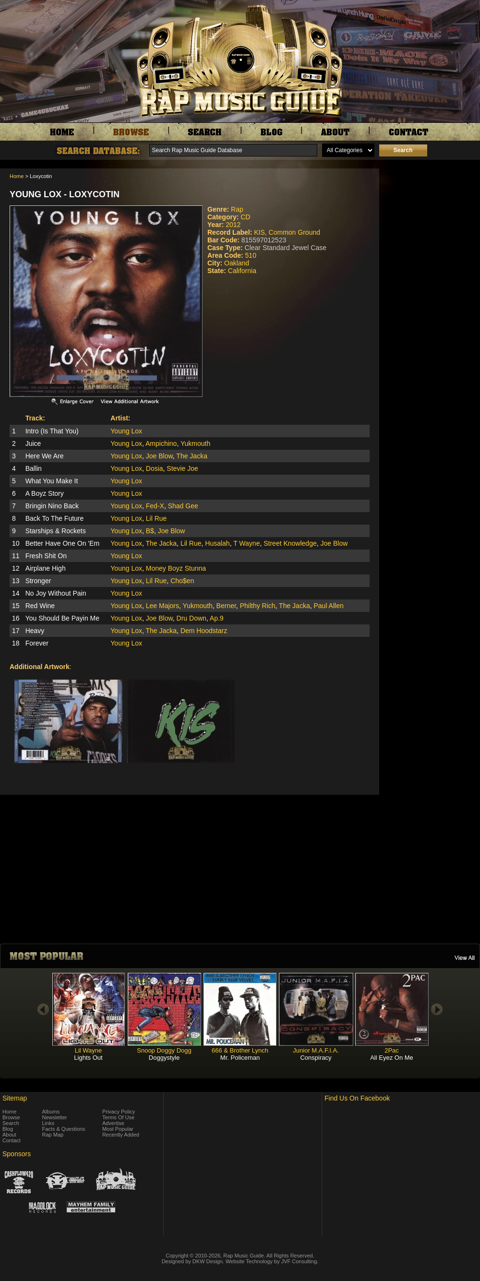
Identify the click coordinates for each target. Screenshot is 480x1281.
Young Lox (126, 431)
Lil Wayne (88, 1050)
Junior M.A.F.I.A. (315, 1050)
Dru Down (191, 618)
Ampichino (161, 443)
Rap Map (53, 1134)
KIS (259, 232)
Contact (11, 1140)
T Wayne (246, 543)
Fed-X (155, 506)
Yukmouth (195, 443)
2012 (233, 224)
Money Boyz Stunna (176, 568)
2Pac (391, 1050)
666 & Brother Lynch (240, 1050)
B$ (150, 531)
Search (10, 1123)
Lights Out (88, 1057)
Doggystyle (164, 1057)
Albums (51, 1111)
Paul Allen (328, 606)
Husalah (217, 543)
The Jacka (191, 456)
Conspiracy (315, 1057)
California (242, 271)
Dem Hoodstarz (203, 631)
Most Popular (117, 1129)
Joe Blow (159, 456)
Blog (7, 1129)
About (9, 1134)
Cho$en (182, 581)
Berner (226, 606)
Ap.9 (217, 618)
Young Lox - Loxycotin (65, 194)
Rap (237, 209)
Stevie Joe (182, 468)
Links (48, 1123)
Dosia (154, 468)
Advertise (113, 1123)
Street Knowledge (290, 543)
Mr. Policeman (240, 1057)
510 (250, 255)
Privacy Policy (118, 1111)
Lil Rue (156, 518)
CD (245, 217)
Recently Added (120, 1134)
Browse (11, 1117)
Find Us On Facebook (357, 1098)
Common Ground (294, 232)
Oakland (236, 263)
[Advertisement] (432, 216)
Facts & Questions (63, 1129)
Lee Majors (162, 606)
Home (17, 176)
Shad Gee (183, 506)
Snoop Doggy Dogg (164, 1050)
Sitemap (14, 1098)
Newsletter (54, 1117)
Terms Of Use (118, 1117)
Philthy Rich (258, 606)
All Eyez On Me (391, 1057)
